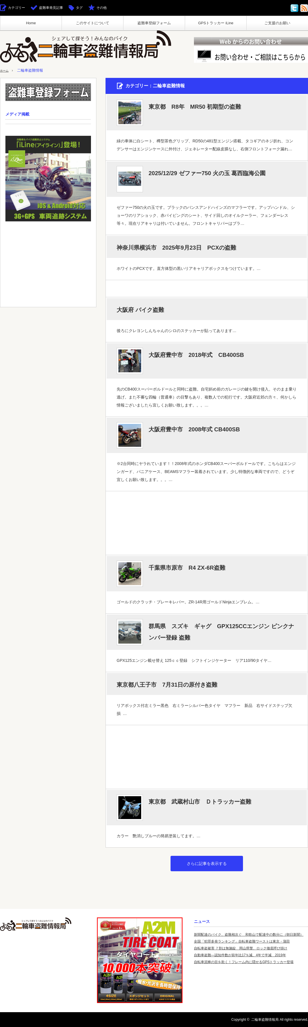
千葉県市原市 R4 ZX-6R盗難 (187, 568)
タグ (79, 8)
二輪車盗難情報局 (265, 1020)
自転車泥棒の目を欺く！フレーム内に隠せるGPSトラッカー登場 (243, 962)
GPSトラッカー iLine (216, 23)
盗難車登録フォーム (154, 23)
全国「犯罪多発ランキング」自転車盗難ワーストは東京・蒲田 (242, 941)
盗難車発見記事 (51, 8)
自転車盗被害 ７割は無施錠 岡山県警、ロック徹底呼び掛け (240, 948)
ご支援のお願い (277, 23)
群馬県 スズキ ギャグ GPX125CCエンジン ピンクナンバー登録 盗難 (221, 632)
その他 (101, 8)
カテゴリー (16, 8)
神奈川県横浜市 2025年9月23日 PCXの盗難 (176, 247)
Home (31, 23)
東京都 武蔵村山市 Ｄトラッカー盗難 (200, 801)
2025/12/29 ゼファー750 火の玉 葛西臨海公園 (207, 173)
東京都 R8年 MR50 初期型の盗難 (195, 107)
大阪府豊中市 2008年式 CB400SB (194, 429)
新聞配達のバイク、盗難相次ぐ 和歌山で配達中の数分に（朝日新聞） (248, 935)
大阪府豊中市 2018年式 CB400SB (196, 355)
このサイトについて (92, 23)
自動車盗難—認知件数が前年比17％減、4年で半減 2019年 (240, 955)
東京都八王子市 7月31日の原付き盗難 (167, 685)
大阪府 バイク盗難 (140, 310)
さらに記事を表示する (207, 863)
